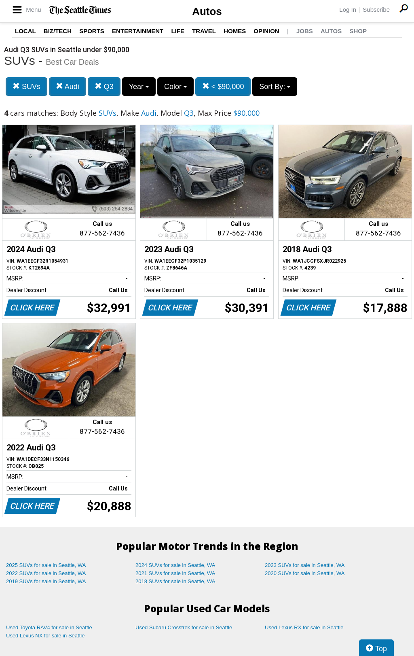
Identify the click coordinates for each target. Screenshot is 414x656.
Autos (207, 11)
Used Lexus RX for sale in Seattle (304, 627)
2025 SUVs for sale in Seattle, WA (46, 565)
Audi (67, 86)
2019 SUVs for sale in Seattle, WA (46, 581)
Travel (204, 31)
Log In (347, 9)
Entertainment (137, 31)
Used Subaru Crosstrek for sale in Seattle (183, 627)
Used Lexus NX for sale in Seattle (45, 636)
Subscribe (376, 9)
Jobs (304, 31)
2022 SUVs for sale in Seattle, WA (46, 573)
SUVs (26, 86)
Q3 (104, 86)
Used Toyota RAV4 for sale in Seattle (49, 627)
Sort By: (274, 87)
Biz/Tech (58, 31)
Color (175, 87)
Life (177, 31)
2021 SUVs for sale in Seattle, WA (175, 573)
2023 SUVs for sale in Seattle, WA (305, 565)
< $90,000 (223, 86)
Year (139, 87)
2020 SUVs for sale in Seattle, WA (305, 573)
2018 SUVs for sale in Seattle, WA (175, 581)
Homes (235, 31)
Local (25, 31)
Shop (358, 31)
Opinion (266, 31)
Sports (91, 31)
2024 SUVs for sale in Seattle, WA (175, 565)
